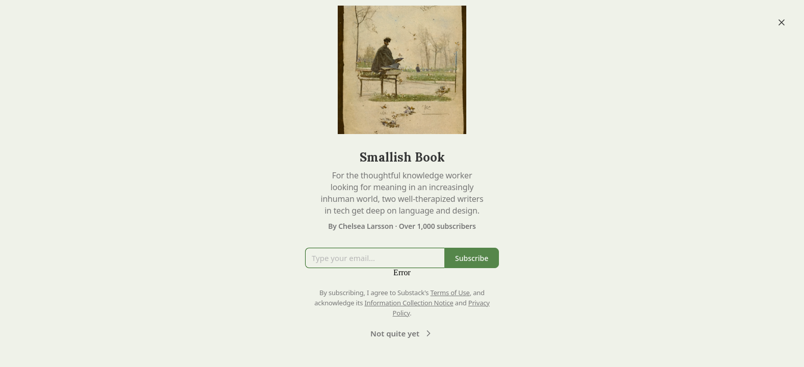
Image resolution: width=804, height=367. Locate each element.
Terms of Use (450, 292)
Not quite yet (402, 333)
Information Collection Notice (408, 302)
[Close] (781, 22)
